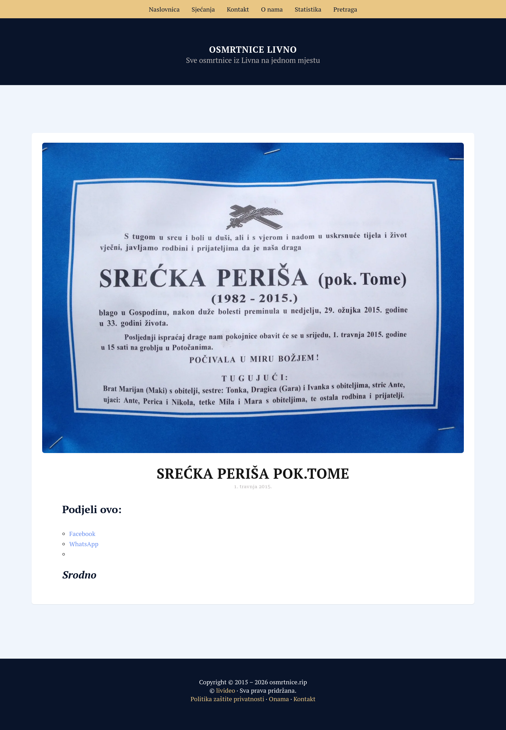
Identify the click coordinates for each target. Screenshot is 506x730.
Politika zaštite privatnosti (227, 699)
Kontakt (238, 9)
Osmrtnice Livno (253, 49)
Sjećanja (203, 9)
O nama (272, 9)
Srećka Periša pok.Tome (253, 473)
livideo (226, 690)
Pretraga (345, 9)
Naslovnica (164, 9)
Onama (279, 699)
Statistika (308, 9)
